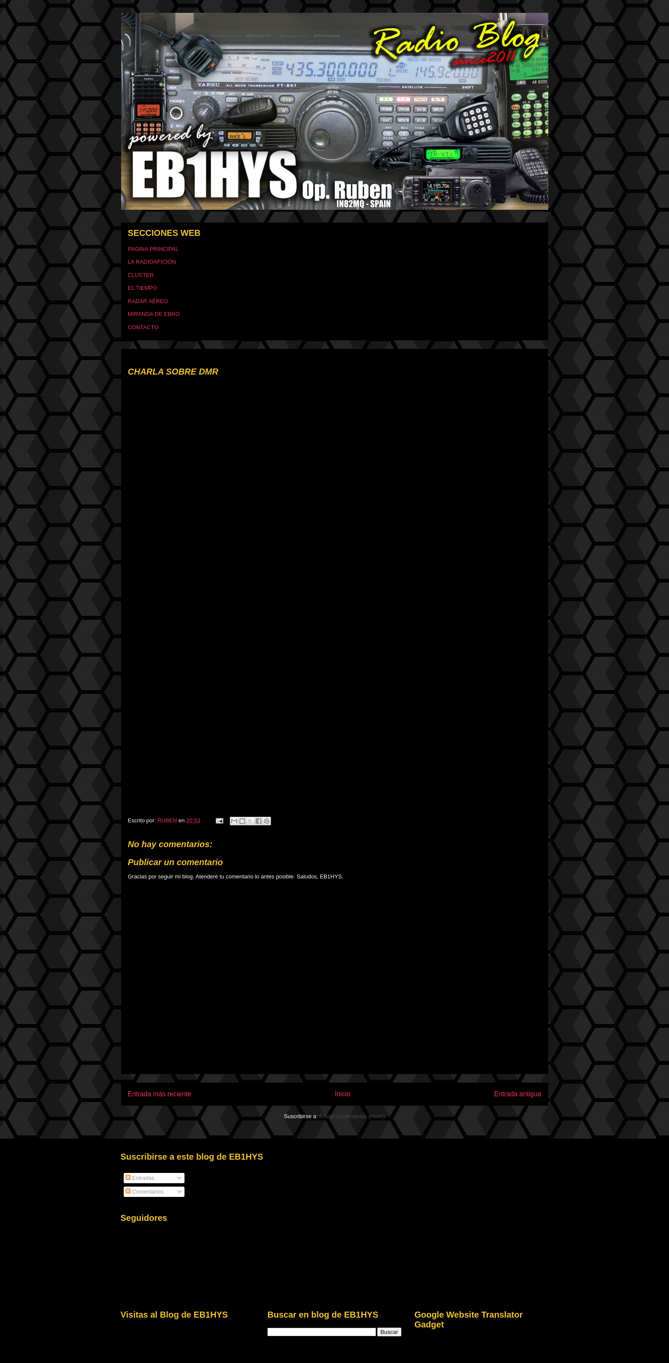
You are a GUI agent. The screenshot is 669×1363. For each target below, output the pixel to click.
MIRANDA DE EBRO (154, 314)
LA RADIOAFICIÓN (152, 262)
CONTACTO (143, 327)
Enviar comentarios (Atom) (352, 1116)
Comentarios (144, 1191)
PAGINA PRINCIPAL (153, 249)
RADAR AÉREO (148, 301)
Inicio (342, 1094)
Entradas (140, 1178)
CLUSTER (141, 275)
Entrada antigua (517, 1094)
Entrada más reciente (159, 1094)
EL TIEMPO (143, 288)
